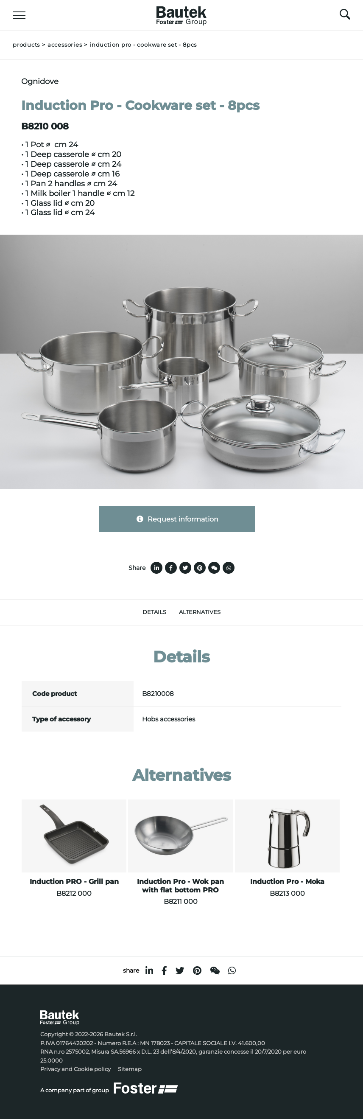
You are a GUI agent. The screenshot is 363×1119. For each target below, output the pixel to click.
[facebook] (164, 970)
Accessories (64, 45)
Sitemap (130, 1069)
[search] (345, 16)
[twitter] (180, 970)
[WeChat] (215, 970)
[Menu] (19, 15)
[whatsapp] (232, 970)
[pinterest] (197, 970)
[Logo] (181, 13)
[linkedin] (149, 970)
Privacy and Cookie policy (75, 1069)
